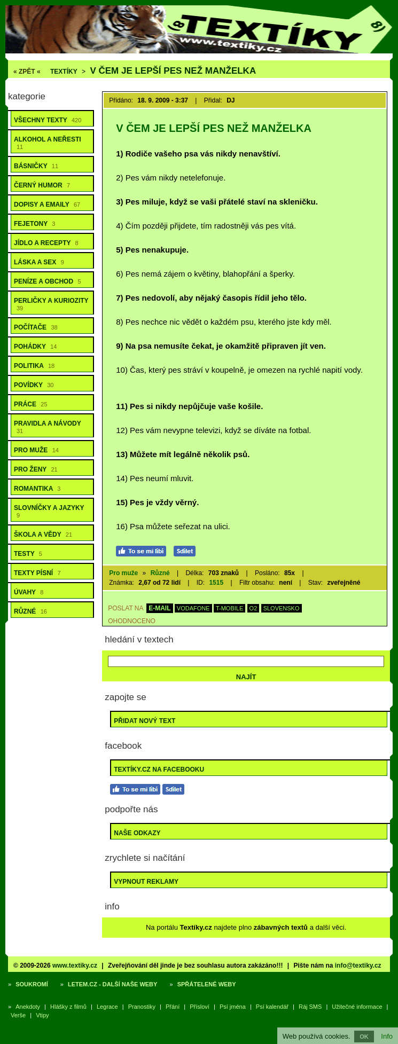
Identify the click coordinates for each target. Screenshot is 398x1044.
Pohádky (35, 346)
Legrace (107, 1006)
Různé (30, 611)
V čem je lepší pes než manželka (173, 71)
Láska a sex (39, 262)
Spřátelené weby (206, 984)
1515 (216, 582)
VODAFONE (193, 608)
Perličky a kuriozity (51, 304)
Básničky (36, 166)
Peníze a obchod (47, 281)
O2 (253, 608)
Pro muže (36, 450)
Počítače (36, 327)
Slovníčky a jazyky (49, 511)
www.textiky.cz (74, 965)
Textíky (63, 71)
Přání (173, 1006)
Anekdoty (27, 1006)
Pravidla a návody (47, 427)
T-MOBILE (229, 608)
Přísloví (199, 1006)
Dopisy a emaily (47, 204)
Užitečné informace (357, 1006)
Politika (34, 366)
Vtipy (42, 1015)
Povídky (33, 385)
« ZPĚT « (27, 71)
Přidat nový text (144, 721)
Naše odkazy (137, 833)
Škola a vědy (43, 534)
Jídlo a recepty (46, 243)
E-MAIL (159, 608)
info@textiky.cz (358, 965)
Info (387, 1036)
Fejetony (34, 223)
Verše (18, 1015)
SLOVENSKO (281, 608)
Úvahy (28, 592)
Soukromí (31, 984)
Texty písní (37, 573)
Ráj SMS (310, 1006)
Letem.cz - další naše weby (112, 984)
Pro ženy (36, 469)
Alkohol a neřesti (47, 143)
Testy (28, 554)
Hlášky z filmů (68, 1006)
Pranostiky (141, 1006)
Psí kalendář (272, 1006)
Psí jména (233, 1006)
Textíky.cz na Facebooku (159, 769)
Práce (31, 404)
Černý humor (42, 185)
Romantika (37, 488)
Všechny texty (47, 120)
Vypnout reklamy (146, 881)
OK (364, 1036)
